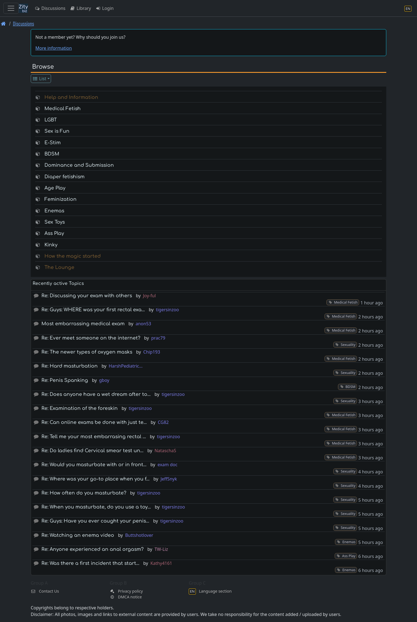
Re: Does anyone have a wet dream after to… (96, 394)
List (39, 79)
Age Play (54, 188)
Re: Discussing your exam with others (86, 295)
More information (53, 48)
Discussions (50, 8)
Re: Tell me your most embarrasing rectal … (93, 436)
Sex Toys (54, 222)
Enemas (54, 210)
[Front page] (3, 23)
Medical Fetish (62, 108)
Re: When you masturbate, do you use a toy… (96, 507)
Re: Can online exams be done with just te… (94, 422)
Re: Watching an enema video (77, 535)
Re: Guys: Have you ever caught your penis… (95, 521)
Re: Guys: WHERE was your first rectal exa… (93, 309)
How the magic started (72, 256)
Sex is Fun (56, 131)
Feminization (60, 199)
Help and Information (71, 97)
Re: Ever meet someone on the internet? (90, 338)
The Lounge (59, 267)
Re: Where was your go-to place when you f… (95, 479)
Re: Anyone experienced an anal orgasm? (92, 549)
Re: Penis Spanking (64, 380)
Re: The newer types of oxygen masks (86, 352)
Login (104, 8)
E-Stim (52, 142)
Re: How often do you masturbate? (83, 493)
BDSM (51, 154)
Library (80, 8)
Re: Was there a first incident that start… (90, 563)
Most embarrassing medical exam (83, 323)
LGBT (50, 120)
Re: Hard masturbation (69, 366)
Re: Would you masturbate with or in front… (93, 464)
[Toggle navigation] (11, 8)
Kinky (50, 245)
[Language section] (408, 8)
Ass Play (54, 233)
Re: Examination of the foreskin (79, 408)
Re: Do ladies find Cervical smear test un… (92, 450)
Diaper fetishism (64, 176)
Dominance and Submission (79, 165)
